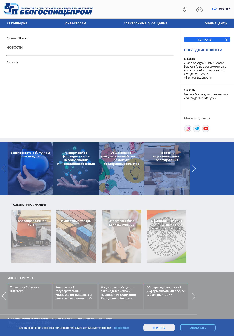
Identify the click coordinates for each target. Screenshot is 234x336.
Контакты (205, 39)
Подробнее (121, 327)
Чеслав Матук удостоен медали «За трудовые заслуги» (206, 96)
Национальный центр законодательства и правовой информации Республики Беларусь (118, 292)
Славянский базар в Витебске (24, 289)
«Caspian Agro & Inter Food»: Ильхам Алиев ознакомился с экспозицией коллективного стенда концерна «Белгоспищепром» (205, 70)
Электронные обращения (145, 23)
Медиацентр (216, 23)
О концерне (17, 23)
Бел (227, 9)
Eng (221, 9)
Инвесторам (75, 23)
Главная (11, 38)
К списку (12, 62)
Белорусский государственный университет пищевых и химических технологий (73, 292)
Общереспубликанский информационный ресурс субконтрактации (165, 291)
